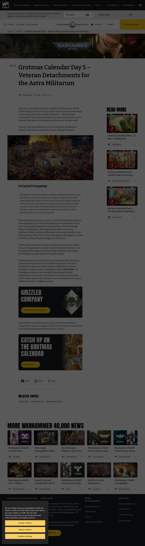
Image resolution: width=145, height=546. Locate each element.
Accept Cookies (25, 523)
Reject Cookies (25, 530)
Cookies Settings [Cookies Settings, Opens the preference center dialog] (25, 536)
